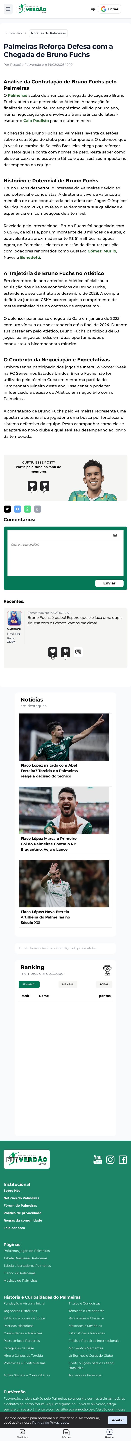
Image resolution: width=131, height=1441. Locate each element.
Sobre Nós (12, 1191)
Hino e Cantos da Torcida (23, 1356)
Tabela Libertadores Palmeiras (27, 1266)
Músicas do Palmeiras (21, 1281)
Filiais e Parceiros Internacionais (94, 1341)
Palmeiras (17, 95)
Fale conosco (14, 1228)
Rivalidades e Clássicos (86, 1318)
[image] (115, 535)
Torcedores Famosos (85, 1375)
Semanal (29, 984)
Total (104, 984)
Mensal (68, 984)
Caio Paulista (36, 120)
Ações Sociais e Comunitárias (27, 1375)
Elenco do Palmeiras (20, 1273)
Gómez (95, 251)
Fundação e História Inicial (24, 1303)
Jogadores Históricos (20, 1311)
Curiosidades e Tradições (23, 1333)
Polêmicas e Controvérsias (24, 1363)
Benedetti (30, 257)
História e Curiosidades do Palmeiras (42, 1297)
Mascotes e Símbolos (85, 1326)
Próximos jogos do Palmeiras (27, 1251)
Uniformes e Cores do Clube (91, 1356)
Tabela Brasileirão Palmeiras (25, 1258)
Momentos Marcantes (86, 1348)
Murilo (110, 251)
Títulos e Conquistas (84, 1303)
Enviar (109, 583)
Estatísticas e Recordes (87, 1333)
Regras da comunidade (23, 1220)
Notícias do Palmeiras (21, 1198)
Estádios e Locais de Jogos (24, 1318)
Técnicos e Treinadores (86, 1311)
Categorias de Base (19, 1348)
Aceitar (118, 1420)
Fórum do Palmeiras (20, 1205)
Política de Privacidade (50, 1422)
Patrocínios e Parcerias (22, 1341)
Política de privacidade (22, 1213)
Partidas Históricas (18, 1326)
